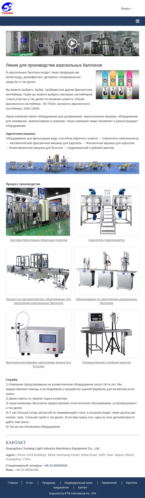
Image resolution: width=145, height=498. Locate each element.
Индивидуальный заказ (79, 482)
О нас (30, 482)
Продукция (49, 482)
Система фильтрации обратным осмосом (38, 240)
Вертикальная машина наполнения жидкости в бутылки (38, 364)
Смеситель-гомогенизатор (106, 240)
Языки (126, 8)
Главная (13, 482)
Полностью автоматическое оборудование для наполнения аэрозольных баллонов (38, 301)
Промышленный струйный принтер (106, 362)
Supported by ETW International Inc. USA (72, 493)
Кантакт (16, 442)
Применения (109, 482)
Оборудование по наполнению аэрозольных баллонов (106, 301)
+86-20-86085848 (55, 465)
